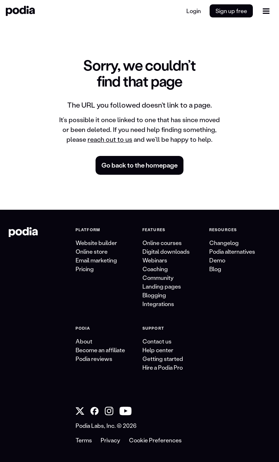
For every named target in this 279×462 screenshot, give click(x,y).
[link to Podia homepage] (23, 232)
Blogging (154, 295)
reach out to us (110, 139)
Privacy (110, 440)
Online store (92, 251)
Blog (215, 269)
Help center (157, 350)
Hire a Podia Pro (162, 367)
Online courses (162, 242)
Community (158, 277)
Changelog (224, 242)
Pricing (85, 269)
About (84, 341)
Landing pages (161, 286)
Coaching (155, 269)
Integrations (158, 304)
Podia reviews (94, 358)
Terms (84, 440)
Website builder (96, 242)
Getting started (162, 358)
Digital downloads (166, 251)
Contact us (156, 341)
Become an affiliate (100, 350)
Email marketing (96, 260)
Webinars (154, 260)
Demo (217, 260)
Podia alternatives (232, 251)
